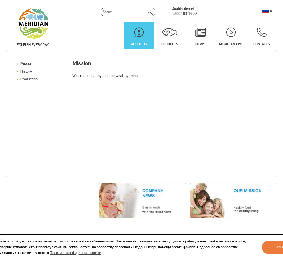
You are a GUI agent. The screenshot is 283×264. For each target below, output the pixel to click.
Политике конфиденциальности (75, 253)
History (26, 72)
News (200, 44)
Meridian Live (231, 44)
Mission (26, 64)
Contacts (261, 44)
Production (29, 79)
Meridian (33, 23)
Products (169, 44)
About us (139, 44)
